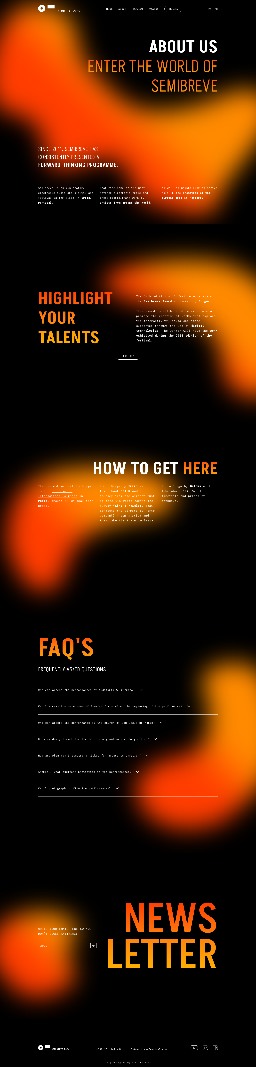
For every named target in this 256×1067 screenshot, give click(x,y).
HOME (109, 9)
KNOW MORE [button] (128, 356)
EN (216, 9)
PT (210, 9)
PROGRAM (137, 9)
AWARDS (154, 9)
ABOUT (122, 9)
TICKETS (173, 9)
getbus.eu (170, 501)
